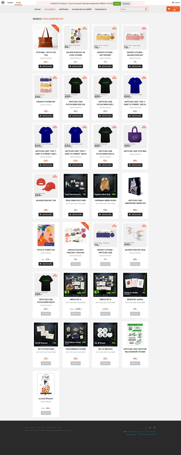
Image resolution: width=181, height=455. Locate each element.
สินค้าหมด (75, 264)
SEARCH (37, 19)
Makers (10, 2)
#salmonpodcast (53, 19)
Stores (33, 427)
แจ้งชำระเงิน (63, 9)
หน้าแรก (37, 9)
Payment (41, 427)
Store (18, 2)
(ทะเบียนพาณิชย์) (68, 430)
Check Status (51, 427)
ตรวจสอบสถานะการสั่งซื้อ (81, 9)
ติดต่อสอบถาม (100, 9)
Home (27, 427)
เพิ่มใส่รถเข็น (46, 66)
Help (59, 427)
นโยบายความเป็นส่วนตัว (90, 3)
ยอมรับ (117, 4)
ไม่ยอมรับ (126, 4)
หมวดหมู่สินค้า (49, 9)
